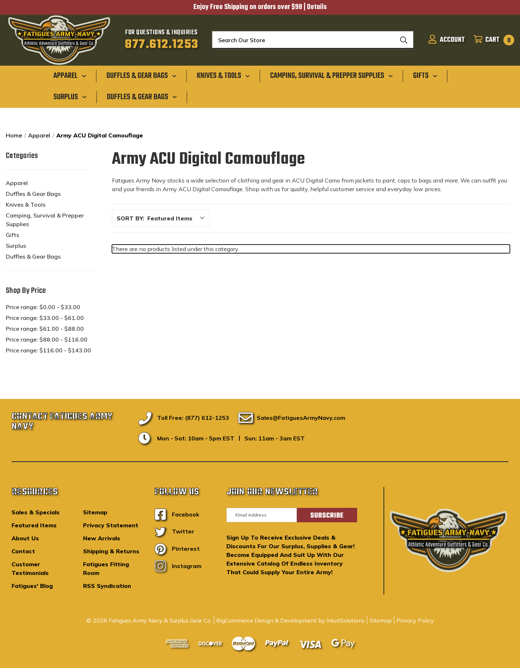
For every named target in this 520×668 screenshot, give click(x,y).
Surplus (16, 245)
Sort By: (130, 218)
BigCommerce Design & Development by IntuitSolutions (290, 620)
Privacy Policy (415, 620)
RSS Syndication (107, 585)
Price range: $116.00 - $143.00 (48, 350)
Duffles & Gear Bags (33, 193)
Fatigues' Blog (32, 585)
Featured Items (34, 525)
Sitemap (95, 512)
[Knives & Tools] (223, 76)
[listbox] (177, 218)
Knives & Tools (26, 204)
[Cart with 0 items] (491, 40)
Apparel (17, 182)
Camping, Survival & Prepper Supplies (45, 220)
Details (317, 7)
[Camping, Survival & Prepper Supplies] (331, 76)
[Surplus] (70, 97)
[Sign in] (446, 40)
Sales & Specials (36, 512)
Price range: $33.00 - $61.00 (45, 317)
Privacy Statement (110, 525)
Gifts (12, 234)
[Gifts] (425, 76)
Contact (23, 551)
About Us (25, 538)
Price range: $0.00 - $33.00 (43, 307)
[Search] (403, 40)
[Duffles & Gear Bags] (141, 76)
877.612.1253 (161, 45)
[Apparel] (69, 76)
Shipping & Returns (111, 551)
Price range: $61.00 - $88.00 (45, 328)
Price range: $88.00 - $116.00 (46, 339)
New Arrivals (101, 538)
